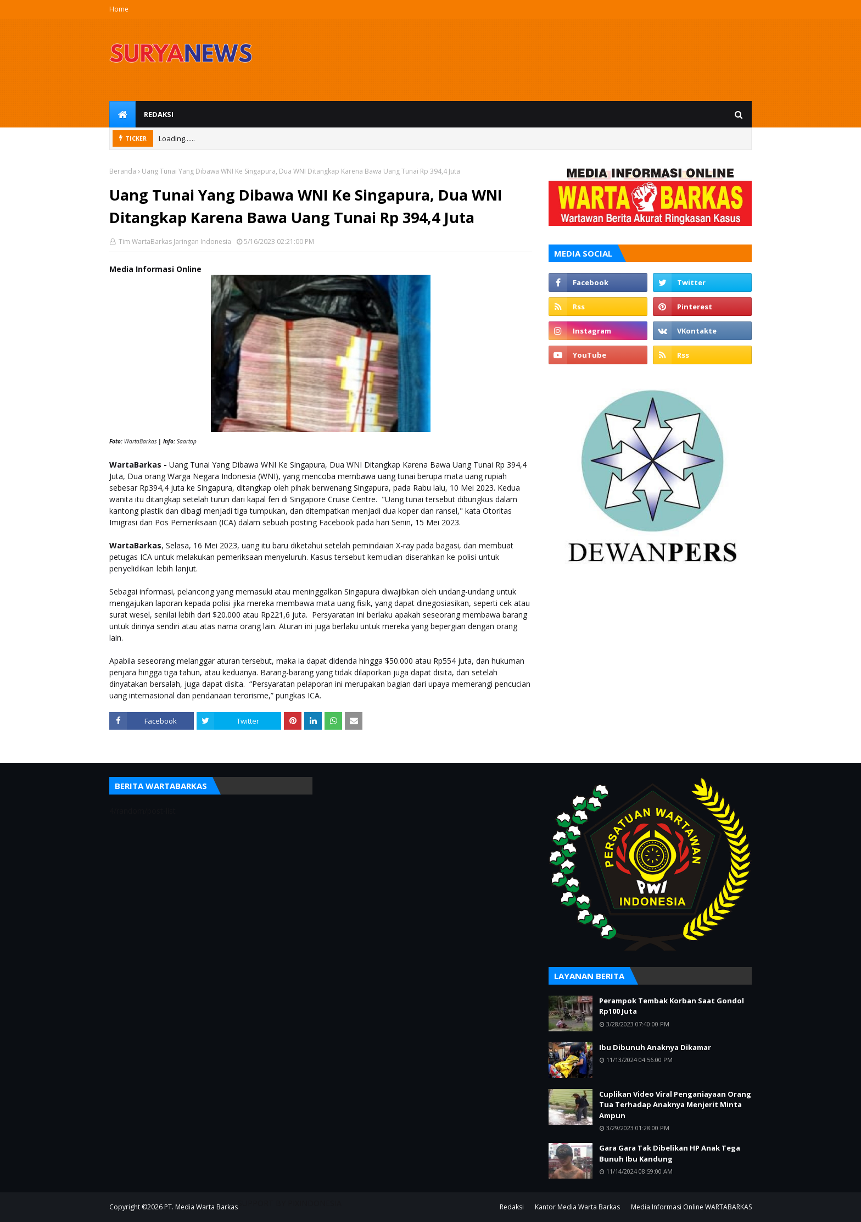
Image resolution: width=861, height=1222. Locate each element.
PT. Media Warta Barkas (201, 1207)
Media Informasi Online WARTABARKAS (691, 1207)
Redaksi (512, 1207)
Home (118, 9)
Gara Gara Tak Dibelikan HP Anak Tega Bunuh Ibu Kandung (669, 1153)
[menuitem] (122, 114)
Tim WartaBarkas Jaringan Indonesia (174, 241)
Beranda (122, 171)
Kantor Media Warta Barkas (577, 1207)
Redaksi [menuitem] (159, 114)
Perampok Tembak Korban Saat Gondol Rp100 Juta (671, 1006)
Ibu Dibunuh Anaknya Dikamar (655, 1047)
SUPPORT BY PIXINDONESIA (290, 1203)
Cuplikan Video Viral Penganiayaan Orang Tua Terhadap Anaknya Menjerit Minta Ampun (675, 1104)
